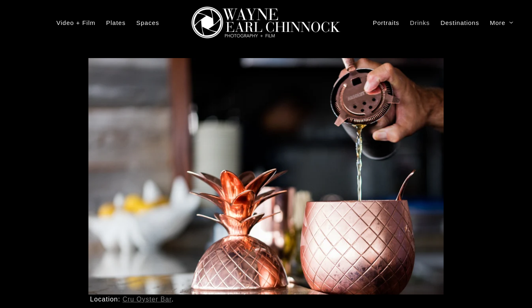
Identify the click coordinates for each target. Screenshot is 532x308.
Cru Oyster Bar (146, 299)
